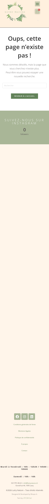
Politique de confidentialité (24, 437)
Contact (25, 450)
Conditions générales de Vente (24, 424)
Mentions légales (24, 431)
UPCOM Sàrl (27, 498)
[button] (37, 3)
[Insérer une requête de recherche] (24, 85)
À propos (24, 444)
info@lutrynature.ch (30, 483)
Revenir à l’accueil (24, 96)
